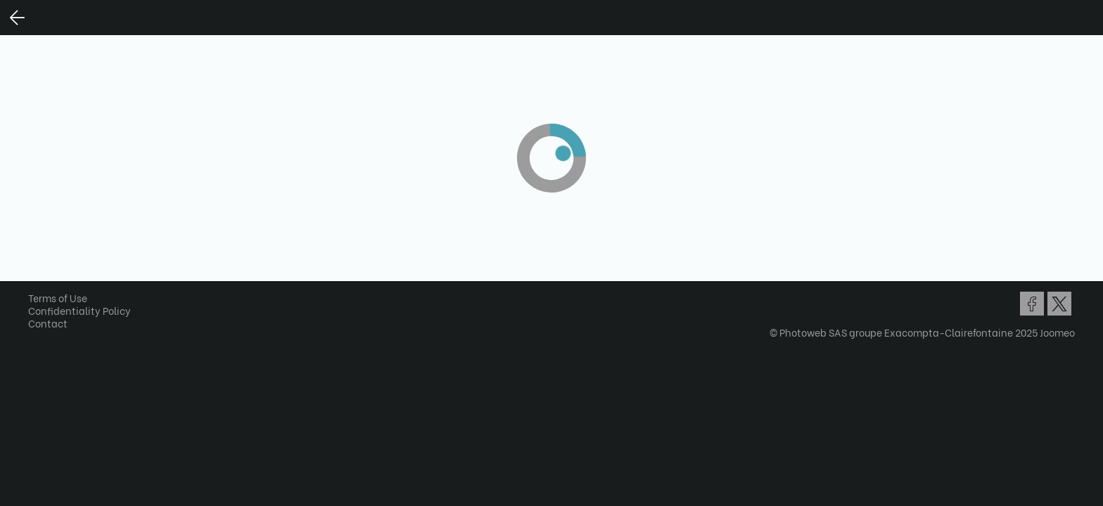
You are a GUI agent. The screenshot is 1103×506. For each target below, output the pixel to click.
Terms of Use (62, 297)
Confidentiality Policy (84, 310)
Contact (52, 323)
